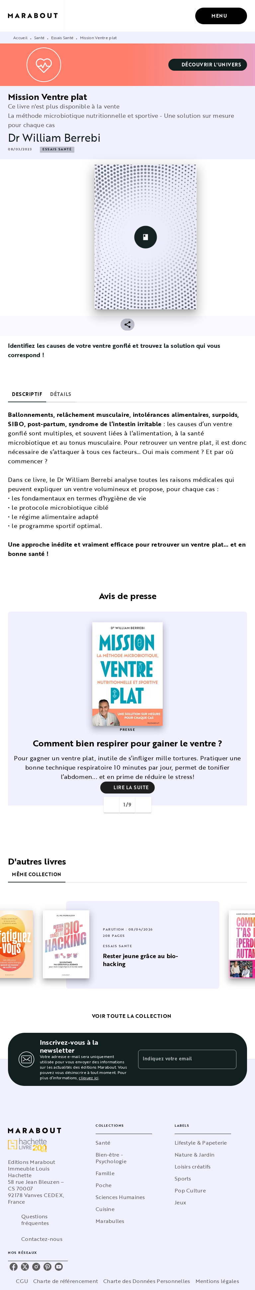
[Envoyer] (228, 1059)
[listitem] (13, 1266)
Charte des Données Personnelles (146, 1281)
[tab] (27, 394)
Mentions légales (217, 1281)
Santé (39, 37)
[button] (207, 65)
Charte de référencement (65, 1281)
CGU (22, 1281)
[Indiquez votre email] (179, 1059)
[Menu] (221, 16)
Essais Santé (62, 37)
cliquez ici (88, 1078)
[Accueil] (36, 16)
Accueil (20, 37)
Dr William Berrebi (54, 137)
